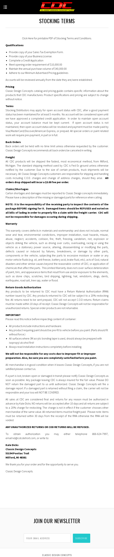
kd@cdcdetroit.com (24, 438)
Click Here (27, 38)
